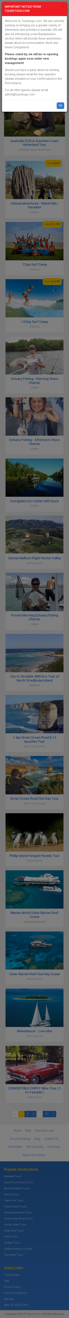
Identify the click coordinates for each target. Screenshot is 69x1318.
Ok (60, 105)
